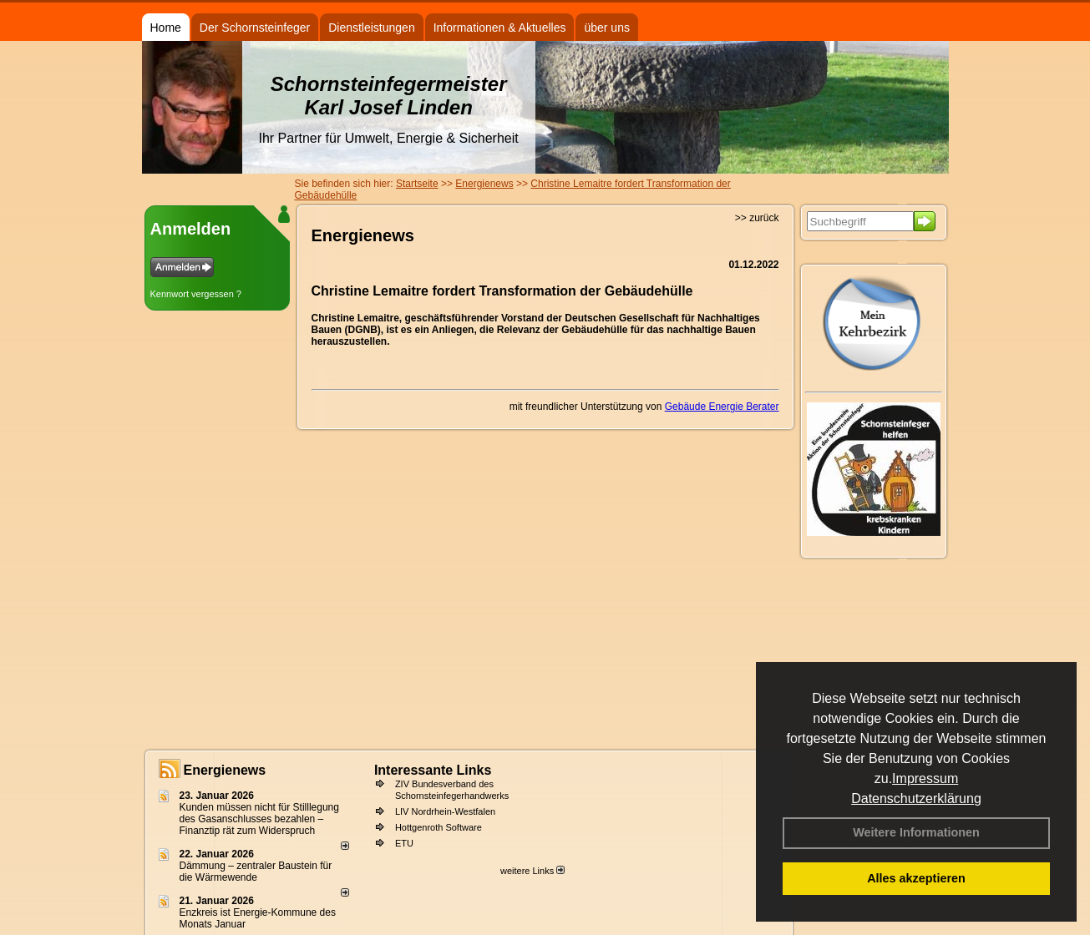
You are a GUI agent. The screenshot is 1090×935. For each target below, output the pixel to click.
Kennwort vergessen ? (195, 294)
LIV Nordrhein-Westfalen (445, 811)
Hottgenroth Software (438, 827)
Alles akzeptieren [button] (916, 878)
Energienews (225, 770)
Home (165, 27)
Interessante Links (433, 770)
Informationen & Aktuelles (499, 27)
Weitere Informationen (916, 832)
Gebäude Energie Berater (722, 406)
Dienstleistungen (371, 27)
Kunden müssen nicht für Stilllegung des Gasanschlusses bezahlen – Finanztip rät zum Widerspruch (259, 818)
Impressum (925, 778)
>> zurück (757, 218)
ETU (404, 843)
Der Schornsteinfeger (255, 27)
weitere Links (532, 871)
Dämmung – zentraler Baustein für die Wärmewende (256, 871)
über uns (606, 27)
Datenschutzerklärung (916, 798)
